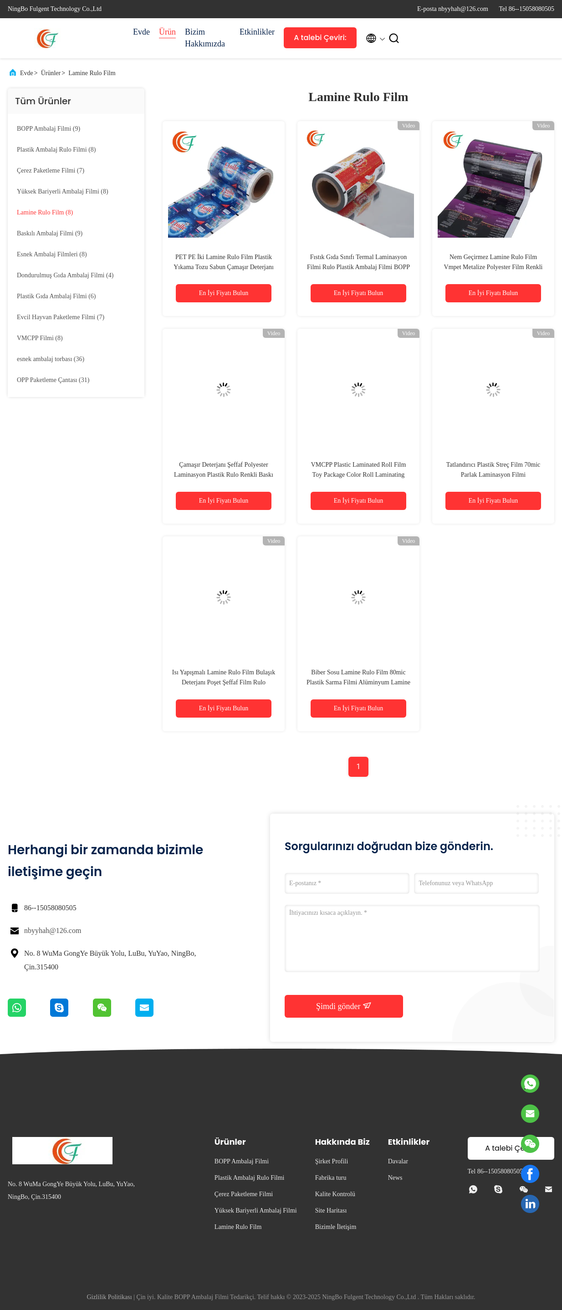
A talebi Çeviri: (320, 37)
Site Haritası (331, 1210)
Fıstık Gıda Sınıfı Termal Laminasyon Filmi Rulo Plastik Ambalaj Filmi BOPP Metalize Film (358, 267)
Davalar (398, 1161)
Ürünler (51, 73)
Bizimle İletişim (336, 1226)
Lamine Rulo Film (91, 73)
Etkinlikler (257, 31)
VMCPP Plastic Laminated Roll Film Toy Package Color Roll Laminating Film (358, 474)
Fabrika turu (331, 1177)
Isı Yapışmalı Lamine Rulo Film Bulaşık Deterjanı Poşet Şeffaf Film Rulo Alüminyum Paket (223, 682)
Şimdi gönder (344, 1006)
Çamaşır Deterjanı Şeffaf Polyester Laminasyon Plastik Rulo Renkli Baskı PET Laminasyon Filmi (223, 474)
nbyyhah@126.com (52, 930)
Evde (141, 31)
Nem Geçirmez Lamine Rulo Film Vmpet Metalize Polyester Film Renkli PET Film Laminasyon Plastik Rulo (493, 267)
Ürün (167, 31)
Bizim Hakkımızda (205, 37)
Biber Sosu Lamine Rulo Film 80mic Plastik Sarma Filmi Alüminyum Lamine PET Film (358, 682)
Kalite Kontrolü (335, 1194)
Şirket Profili (331, 1161)
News (395, 1177)
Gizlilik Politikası (109, 1297)
